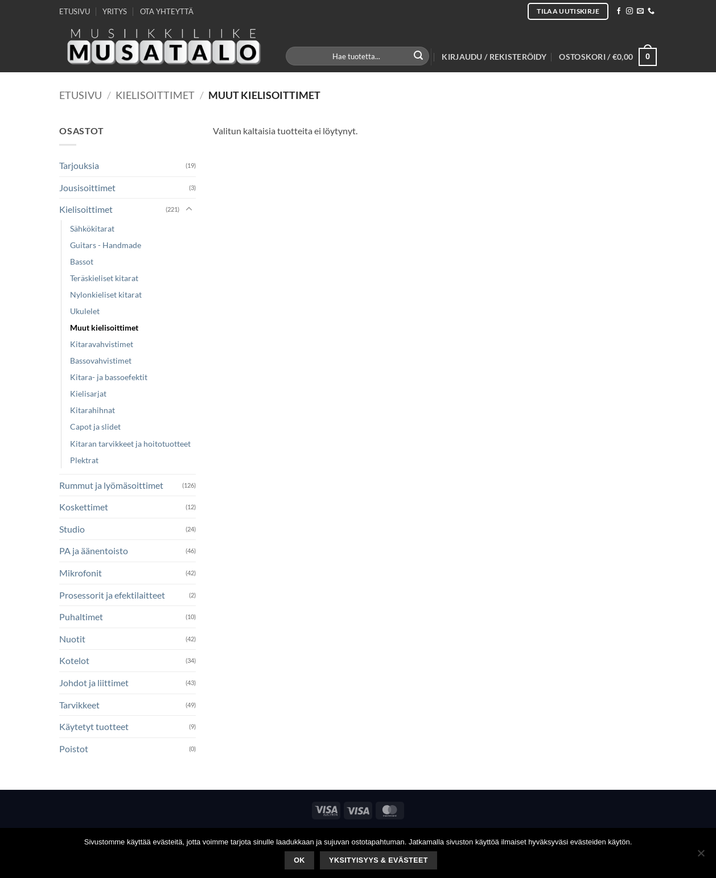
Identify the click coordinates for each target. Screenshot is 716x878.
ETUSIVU (74, 11)
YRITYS (114, 11)
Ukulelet (85, 311)
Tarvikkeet (79, 704)
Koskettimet (83, 506)
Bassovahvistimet (100, 360)
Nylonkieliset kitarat (106, 294)
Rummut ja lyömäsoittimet (111, 485)
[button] (494, 57)
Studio (72, 528)
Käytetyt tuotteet (94, 726)
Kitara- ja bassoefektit (108, 377)
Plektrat (84, 460)
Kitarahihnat (92, 410)
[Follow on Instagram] (629, 11)
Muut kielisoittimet (104, 327)
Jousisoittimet (87, 187)
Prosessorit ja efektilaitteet (112, 595)
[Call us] (651, 11)
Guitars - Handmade (105, 245)
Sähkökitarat (92, 228)
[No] (700, 856)
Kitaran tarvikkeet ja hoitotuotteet (130, 443)
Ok (299, 860)
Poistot (73, 748)
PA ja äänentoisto (93, 550)
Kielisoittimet (155, 95)
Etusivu (80, 95)
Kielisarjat (88, 393)
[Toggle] (189, 209)
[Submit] (419, 56)
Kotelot (74, 660)
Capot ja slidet (95, 426)
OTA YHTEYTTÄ (167, 11)
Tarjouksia (79, 165)
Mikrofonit (80, 572)
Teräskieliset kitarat (104, 278)
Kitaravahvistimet (101, 344)
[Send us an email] (640, 11)
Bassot (81, 261)
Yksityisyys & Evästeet (378, 860)
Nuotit (72, 638)
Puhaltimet (81, 616)
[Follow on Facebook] (618, 11)
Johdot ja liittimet (94, 682)
